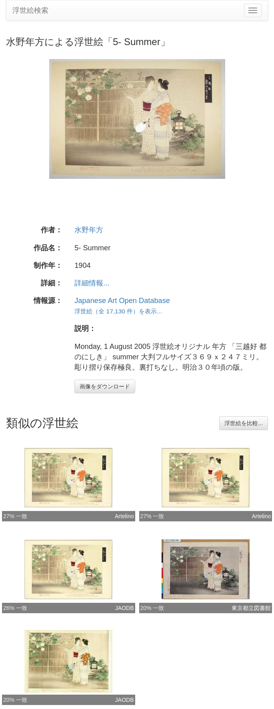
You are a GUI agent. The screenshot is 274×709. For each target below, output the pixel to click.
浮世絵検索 (30, 10)
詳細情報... (91, 283)
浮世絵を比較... (243, 423)
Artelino (124, 516)
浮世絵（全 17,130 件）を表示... (118, 311)
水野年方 (88, 230)
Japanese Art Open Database (122, 301)
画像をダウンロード (105, 386)
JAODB (124, 608)
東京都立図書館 (251, 608)
